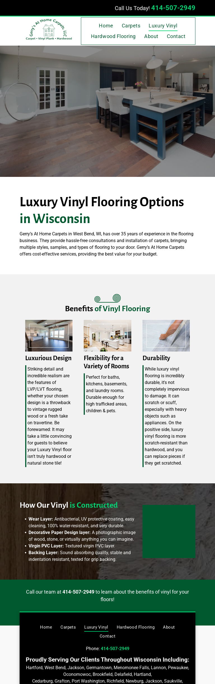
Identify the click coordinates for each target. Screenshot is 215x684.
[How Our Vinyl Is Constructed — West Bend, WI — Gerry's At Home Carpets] (174, 525)
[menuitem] (106, 25)
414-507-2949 (173, 8)
